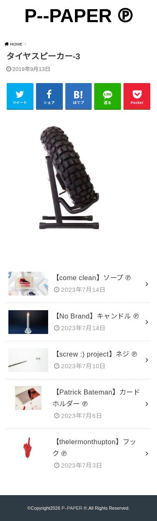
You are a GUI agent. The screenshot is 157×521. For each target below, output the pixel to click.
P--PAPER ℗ (78, 15)
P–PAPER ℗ (74, 508)
